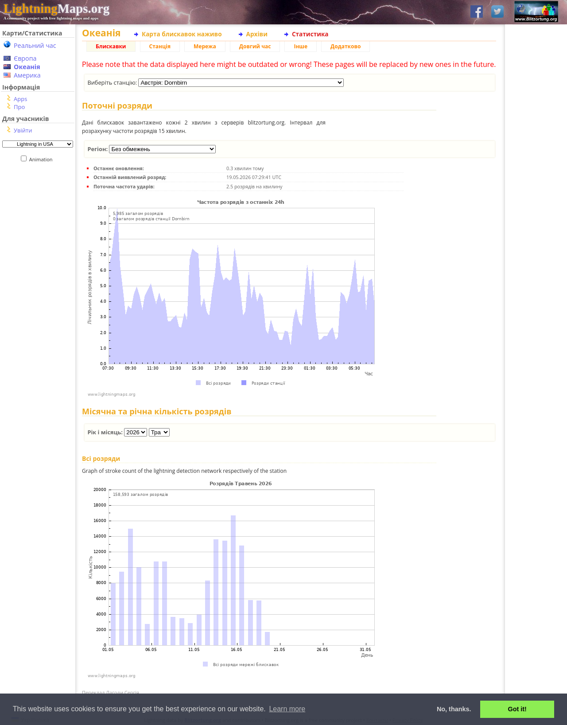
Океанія (27, 66)
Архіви (257, 34)
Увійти (23, 130)
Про (19, 107)
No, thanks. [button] (454, 709)
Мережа (205, 46)
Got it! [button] (517, 709)
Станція (160, 46)
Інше (300, 46)
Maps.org (56, 8)
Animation (42, 159)
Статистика (310, 34)
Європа (25, 58)
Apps (20, 99)
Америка (27, 75)
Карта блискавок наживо (182, 34)
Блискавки (111, 46)
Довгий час (255, 46)
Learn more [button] (287, 709)
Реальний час (35, 45)
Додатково (345, 46)
